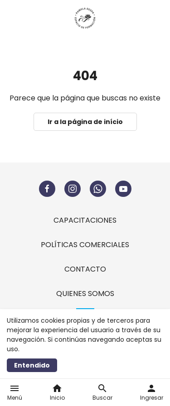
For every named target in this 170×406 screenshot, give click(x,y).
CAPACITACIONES (85, 220)
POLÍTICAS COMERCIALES (85, 244)
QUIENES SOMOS (85, 293)
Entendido (32, 365)
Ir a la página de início (85, 121)
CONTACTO (85, 269)
